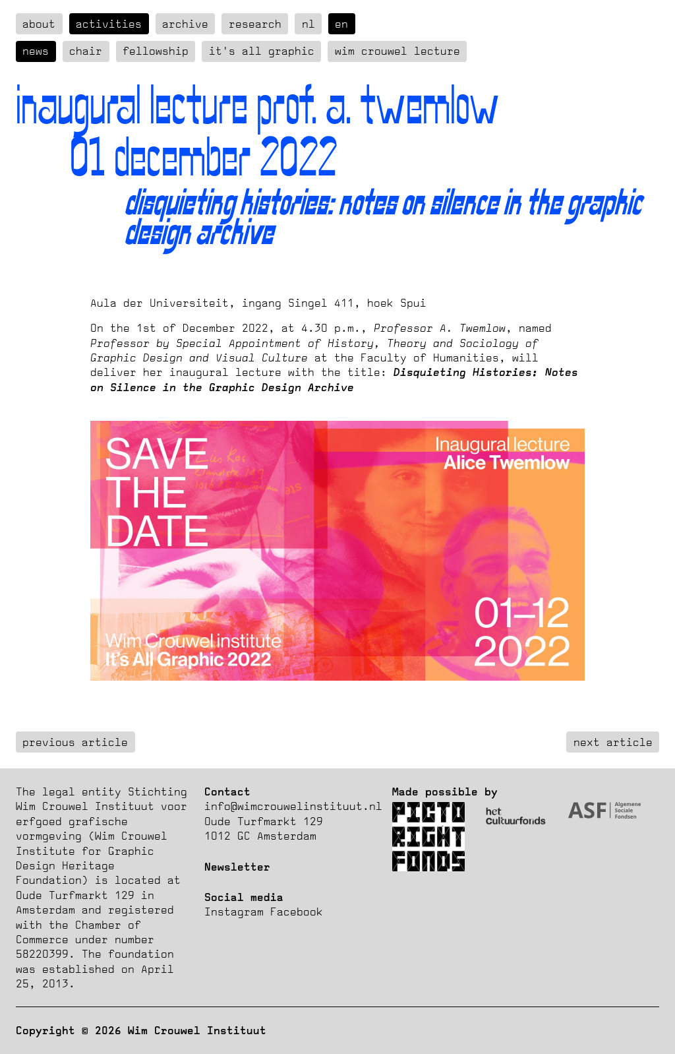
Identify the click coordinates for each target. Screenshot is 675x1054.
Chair (85, 50)
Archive (185, 23)
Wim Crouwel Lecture (397, 50)
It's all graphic (261, 50)
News (35, 50)
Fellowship (156, 50)
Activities (109, 23)
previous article (75, 742)
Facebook (296, 911)
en (341, 23)
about (38, 23)
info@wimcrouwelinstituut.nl (293, 806)
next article (613, 742)
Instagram (234, 911)
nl (308, 23)
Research (255, 23)
